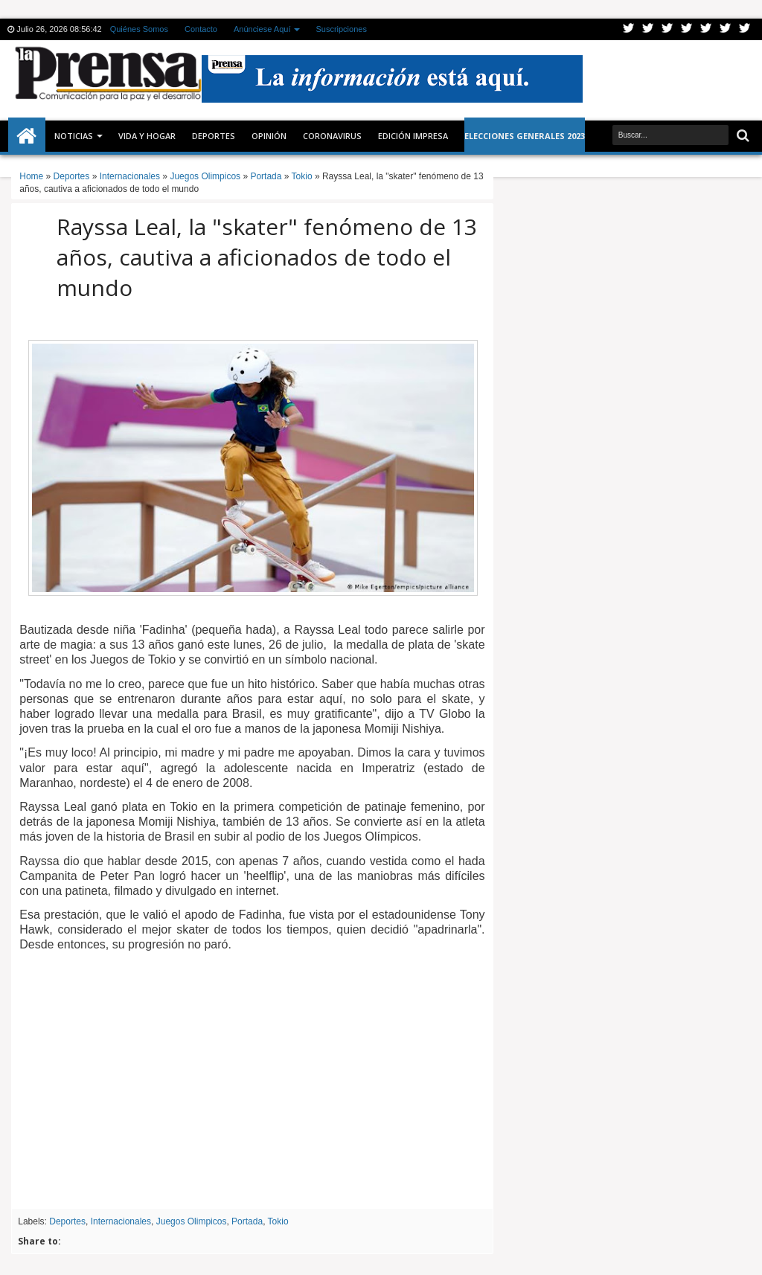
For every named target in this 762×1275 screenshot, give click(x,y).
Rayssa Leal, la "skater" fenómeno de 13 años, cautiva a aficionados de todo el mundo (267, 257)
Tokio (278, 1221)
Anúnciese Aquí (262, 29)
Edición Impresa (413, 135)
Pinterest (745, 29)
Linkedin (706, 29)
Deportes (213, 135)
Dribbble (725, 29)
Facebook (648, 29)
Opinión (269, 135)
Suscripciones (341, 29)
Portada (247, 1221)
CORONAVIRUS (332, 135)
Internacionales (121, 1221)
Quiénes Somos (139, 29)
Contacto (201, 29)
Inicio (26, 136)
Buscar (742, 136)
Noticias (73, 135)
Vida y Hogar (147, 135)
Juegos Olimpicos (191, 1221)
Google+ (667, 29)
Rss (687, 29)
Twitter (628, 29)
